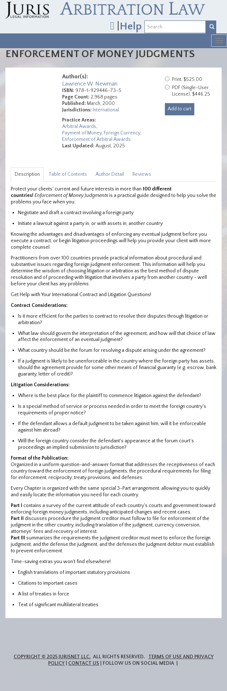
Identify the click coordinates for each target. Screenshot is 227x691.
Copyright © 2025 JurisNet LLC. (52, 657)
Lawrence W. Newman (89, 83)
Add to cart (179, 109)
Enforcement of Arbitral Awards (96, 139)
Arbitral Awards (79, 126)
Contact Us (83, 663)
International (106, 110)
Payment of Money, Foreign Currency (101, 133)
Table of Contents (67, 174)
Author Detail (110, 174)
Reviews (142, 174)
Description (27, 174)
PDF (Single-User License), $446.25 (191, 91)
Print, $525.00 (187, 79)
